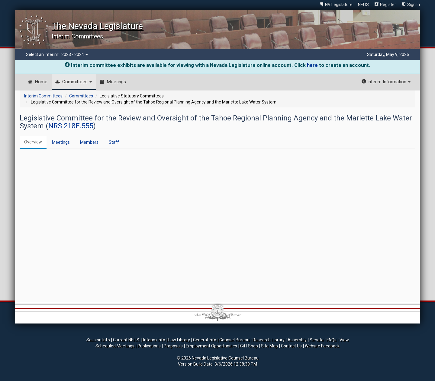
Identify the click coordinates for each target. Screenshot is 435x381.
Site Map (269, 345)
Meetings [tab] (61, 142)
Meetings (116, 81)
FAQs (332, 339)
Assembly (297, 339)
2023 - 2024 (74, 54)
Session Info (98, 339)
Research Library (269, 339)
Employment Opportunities (211, 345)
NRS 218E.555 (70, 126)
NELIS (363, 4)
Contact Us (291, 345)
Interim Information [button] (386, 81)
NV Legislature (339, 4)
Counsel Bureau (234, 339)
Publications (149, 345)
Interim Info (154, 339)
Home (41, 81)
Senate (317, 339)
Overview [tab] (33, 142)
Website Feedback (322, 345)
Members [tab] (89, 142)
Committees (77, 81)
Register (388, 4)
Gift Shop (249, 345)
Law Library (179, 339)
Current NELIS (126, 339)
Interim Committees (43, 96)
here (312, 65)
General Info (204, 339)
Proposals (173, 345)
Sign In (413, 4)
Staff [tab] (114, 142)
